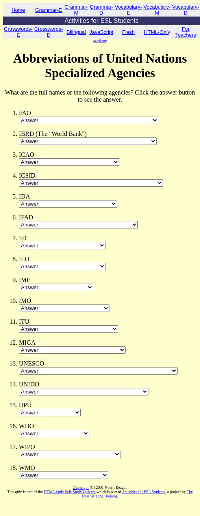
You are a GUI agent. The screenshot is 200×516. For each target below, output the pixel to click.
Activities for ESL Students (143, 492)
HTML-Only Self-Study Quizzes (70, 492)
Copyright (81, 487)
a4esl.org (100, 41)
